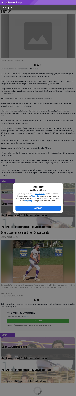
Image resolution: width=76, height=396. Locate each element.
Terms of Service (40, 194)
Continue (38, 208)
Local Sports (7, 7)
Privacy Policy (35, 196)
